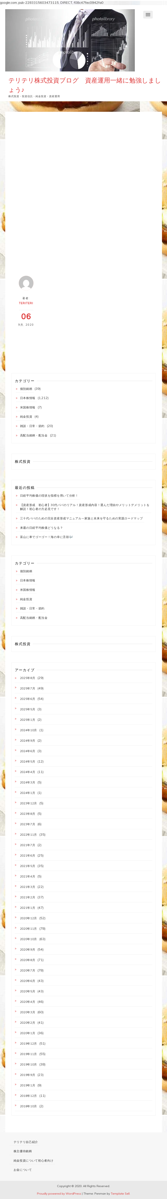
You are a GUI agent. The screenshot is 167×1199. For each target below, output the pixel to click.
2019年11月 (28, 1054)
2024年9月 (27, 741)
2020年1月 (27, 1033)
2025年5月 (27, 709)
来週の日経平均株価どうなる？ (41, 528)
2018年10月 (28, 1106)
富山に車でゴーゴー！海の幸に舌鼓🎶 (46, 537)
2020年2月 (27, 1023)
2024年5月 (27, 761)
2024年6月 (27, 751)
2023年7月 (27, 824)
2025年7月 (27, 688)
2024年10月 (28, 730)
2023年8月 (27, 814)
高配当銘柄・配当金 (34, 435)
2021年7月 (27, 845)
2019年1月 (27, 1085)
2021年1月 (27, 908)
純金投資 (26, 416)
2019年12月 (28, 1043)
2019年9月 (27, 1075)
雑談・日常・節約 (32, 426)
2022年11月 (28, 835)
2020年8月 (27, 960)
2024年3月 (27, 782)
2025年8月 (27, 678)
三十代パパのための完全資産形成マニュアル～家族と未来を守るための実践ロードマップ (81, 518)
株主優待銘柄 (23, 1151)
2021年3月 (27, 887)
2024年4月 (27, 772)
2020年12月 (28, 918)
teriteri (26, 303)
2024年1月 (27, 793)
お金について (23, 1170)
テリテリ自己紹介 (26, 1142)
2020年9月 (27, 949)
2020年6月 (27, 981)
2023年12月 (28, 803)
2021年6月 (27, 855)
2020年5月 (27, 991)
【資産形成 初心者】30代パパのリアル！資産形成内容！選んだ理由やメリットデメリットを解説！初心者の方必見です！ (85, 507)
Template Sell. (120, 1193)
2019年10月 (28, 1064)
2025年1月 (27, 720)
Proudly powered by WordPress (59, 1193)
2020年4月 (27, 1002)
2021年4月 (27, 876)
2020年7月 (27, 970)
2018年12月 (28, 1096)
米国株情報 (28, 407)
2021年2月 (27, 897)
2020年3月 (27, 1012)
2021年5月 (27, 866)
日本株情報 (28, 398)
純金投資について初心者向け (34, 1160)
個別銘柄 (26, 389)
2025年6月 (27, 699)
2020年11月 (28, 929)
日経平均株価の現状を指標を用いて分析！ (49, 495)
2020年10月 (28, 939)
